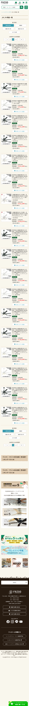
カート (23, 3)
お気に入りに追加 (20, 60)
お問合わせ (16, 3)
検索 (21, 7)
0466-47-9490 (16, 598)
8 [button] (21, 39)
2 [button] (10, 39)
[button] (5, 39)
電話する (20, 3)
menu (14, 582)
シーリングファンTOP (6, 12)
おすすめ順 (14, 32)
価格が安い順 (8, 28)
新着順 (20, 25)
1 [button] (7, 39)
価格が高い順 (21, 28)
